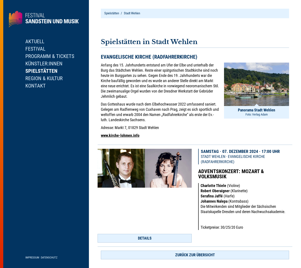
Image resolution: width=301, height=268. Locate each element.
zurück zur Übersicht (195, 255)
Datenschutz (49, 257)
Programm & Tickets (49, 56)
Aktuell (34, 41)
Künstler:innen (43, 64)
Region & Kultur (44, 78)
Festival (35, 49)
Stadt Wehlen (132, 13)
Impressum (32, 257)
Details (145, 238)
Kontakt (35, 86)
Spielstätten (111, 13)
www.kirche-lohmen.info (120, 135)
